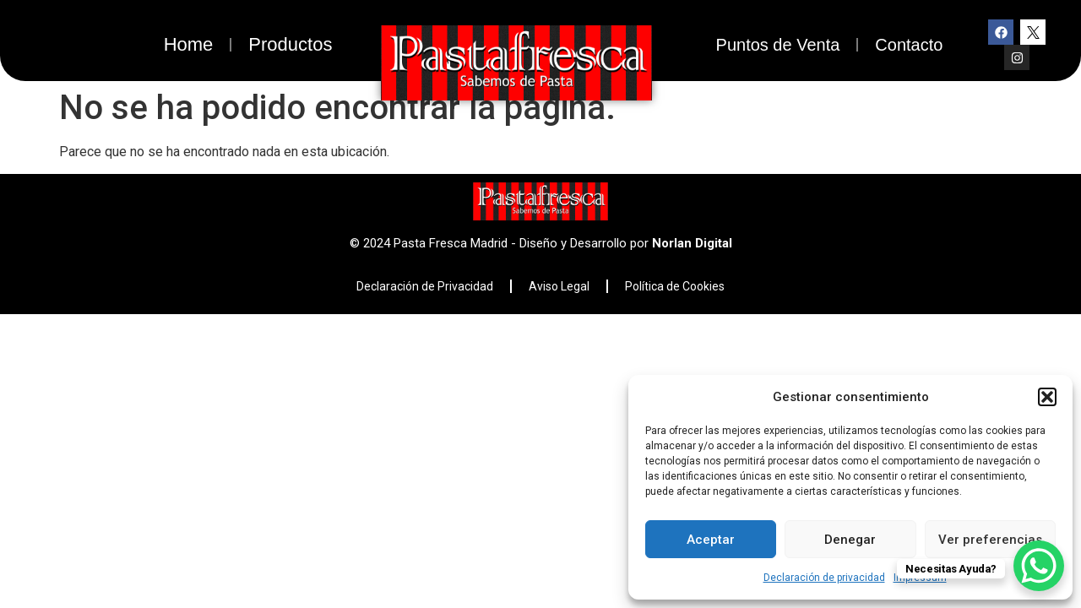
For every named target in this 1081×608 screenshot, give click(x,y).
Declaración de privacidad (824, 578)
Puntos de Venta (778, 44)
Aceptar (711, 539)
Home (189, 44)
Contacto (908, 44)
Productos (290, 44)
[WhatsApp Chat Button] (1038, 565)
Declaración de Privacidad (424, 286)
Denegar (850, 539)
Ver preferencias (990, 539)
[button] (1047, 396)
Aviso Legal (559, 286)
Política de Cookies (675, 286)
